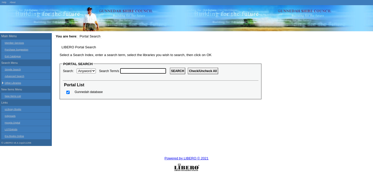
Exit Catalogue (13, 56)
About (12, 2)
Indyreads (10, 115)
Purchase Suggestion (16, 49)
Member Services (14, 42)
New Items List (13, 96)
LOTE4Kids (11, 129)
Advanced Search (14, 76)
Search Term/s (109, 71)
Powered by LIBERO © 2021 (186, 158)
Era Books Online (14, 136)
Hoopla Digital (12, 122)
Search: (68, 71)
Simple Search (13, 69)
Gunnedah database (89, 92)
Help (4, 2)
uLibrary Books (13, 109)
